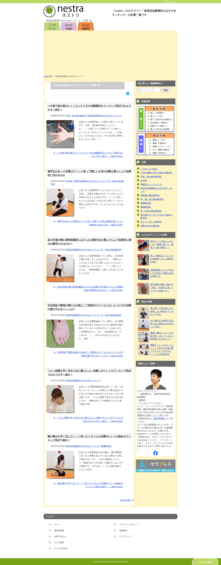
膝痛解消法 (106, 446)
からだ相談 (59, 542)
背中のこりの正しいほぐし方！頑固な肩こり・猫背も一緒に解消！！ (162, 244)
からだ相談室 (85, 27)
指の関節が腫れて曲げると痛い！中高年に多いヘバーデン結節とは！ (162, 287)
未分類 (69, 181)
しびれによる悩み (149, 169)
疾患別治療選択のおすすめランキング (104, 116)
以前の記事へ (126, 500)
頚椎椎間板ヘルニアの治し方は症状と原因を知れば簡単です (162, 273)
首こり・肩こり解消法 (151, 222)
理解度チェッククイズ (151, 184)
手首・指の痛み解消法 (76, 116)
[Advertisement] (110, 53)
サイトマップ (125, 536)
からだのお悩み (61, 548)
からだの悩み (68, 27)
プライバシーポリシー (129, 524)
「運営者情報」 (159, 418)
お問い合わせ (60, 536)
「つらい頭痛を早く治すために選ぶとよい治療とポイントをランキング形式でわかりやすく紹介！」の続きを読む (89, 419)
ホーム (57, 524)
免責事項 (123, 530)
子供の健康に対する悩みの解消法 (156, 173)
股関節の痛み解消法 (150, 195)
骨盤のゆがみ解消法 (150, 226)
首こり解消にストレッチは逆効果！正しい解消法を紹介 (162, 259)
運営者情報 (59, 530)
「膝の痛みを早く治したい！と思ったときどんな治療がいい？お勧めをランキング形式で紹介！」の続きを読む (89, 485)
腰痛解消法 (146, 203)
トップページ (52, 27)
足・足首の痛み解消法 (111, 250)
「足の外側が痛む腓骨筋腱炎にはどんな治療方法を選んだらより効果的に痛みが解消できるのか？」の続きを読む (89, 289)
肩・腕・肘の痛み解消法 (152, 199)
